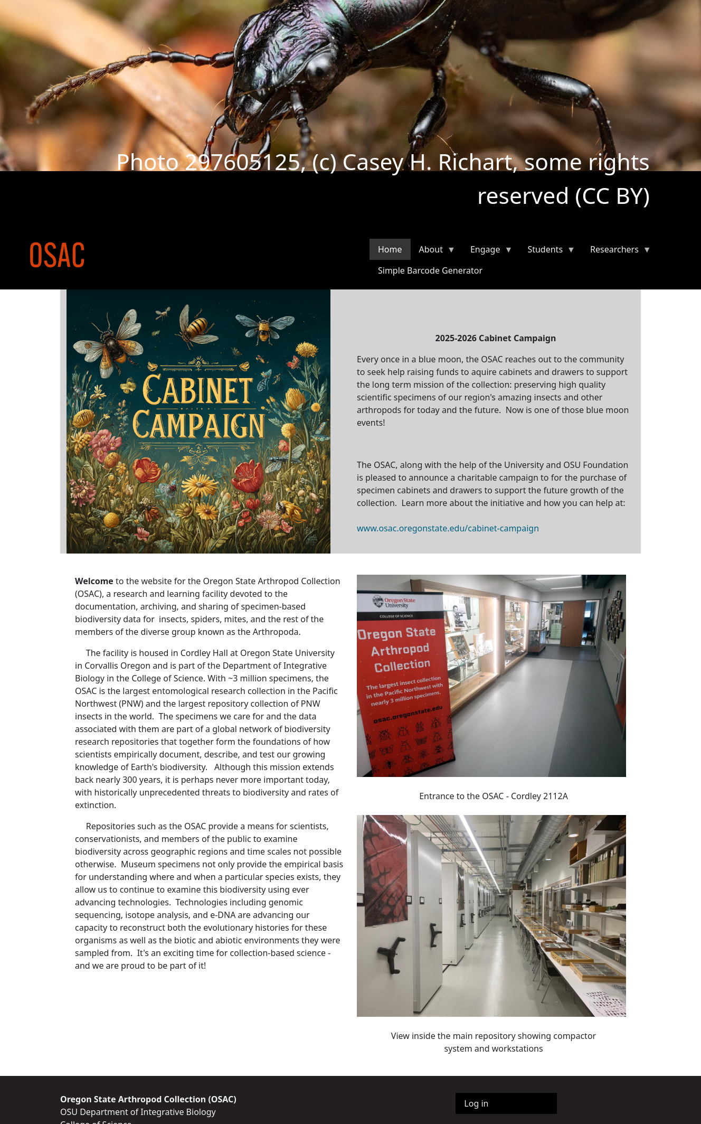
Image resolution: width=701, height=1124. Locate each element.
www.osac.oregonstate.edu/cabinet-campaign (448, 528)
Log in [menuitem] (476, 1103)
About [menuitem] (433, 251)
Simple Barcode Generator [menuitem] (430, 270)
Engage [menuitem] (487, 251)
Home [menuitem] (390, 249)
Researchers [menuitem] (616, 251)
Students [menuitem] (547, 251)
